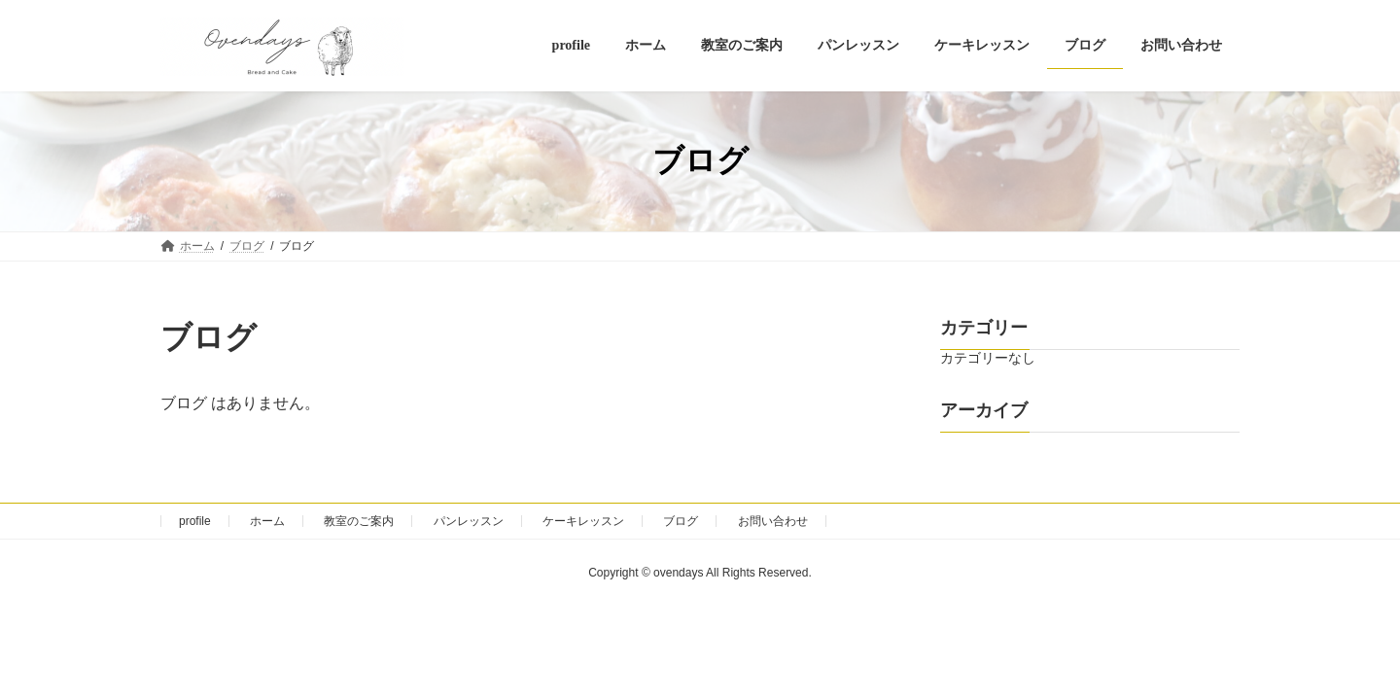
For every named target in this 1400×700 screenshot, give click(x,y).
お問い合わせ (773, 521)
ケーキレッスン (583, 521)
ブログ (680, 521)
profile (195, 521)
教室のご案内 (359, 521)
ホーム (267, 521)
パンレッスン (469, 521)
